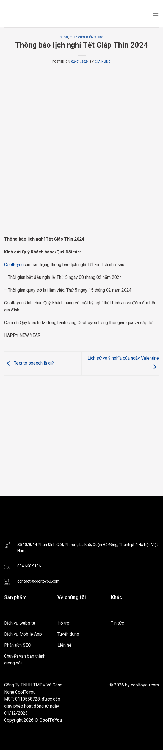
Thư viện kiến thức (86, 37)
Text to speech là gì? (29, 363)
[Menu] (155, 13)
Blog (64, 37)
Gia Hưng (103, 62)
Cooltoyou (14, 264)
